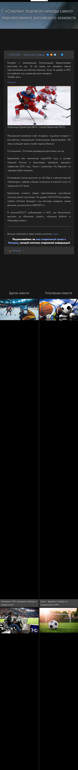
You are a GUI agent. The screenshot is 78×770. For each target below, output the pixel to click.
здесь (55, 234)
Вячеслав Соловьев (34, 54)
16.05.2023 (15, 54)
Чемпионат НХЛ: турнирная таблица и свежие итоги (19, 603)
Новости (11, 82)
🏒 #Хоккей (15, 250)
